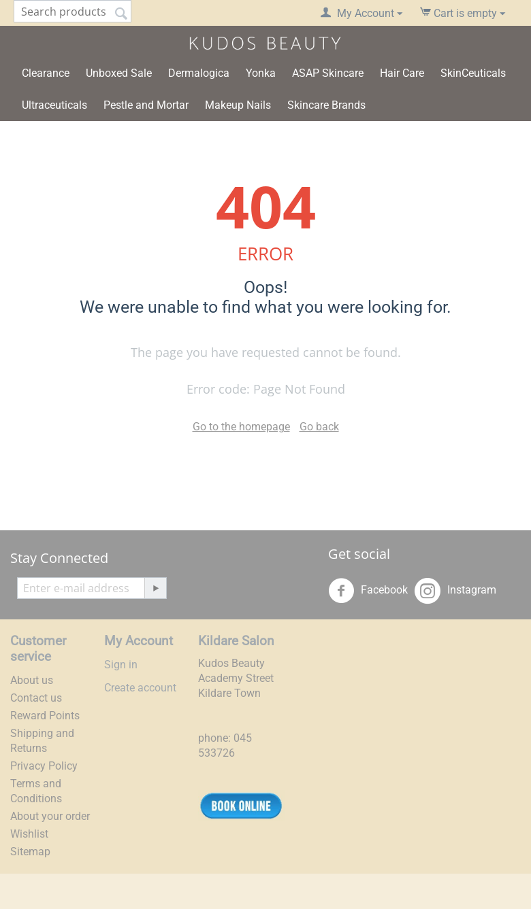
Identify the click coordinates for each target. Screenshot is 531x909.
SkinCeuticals (473, 73)
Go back (319, 426)
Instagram (455, 591)
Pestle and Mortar (146, 105)
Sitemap (30, 851)
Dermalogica (198, 73)
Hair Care (402, 73)
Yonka (261, 73)
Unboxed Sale (119, 73)
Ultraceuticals (54, 105)
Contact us (36, 697)
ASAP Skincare (328, 73)
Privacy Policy (44, 765)
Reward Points (45, 715)
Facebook (368, 591)
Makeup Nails (238, 105)
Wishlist (29, 833)
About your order (50, 816)
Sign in (121, 664)
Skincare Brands (326, 105)
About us (31, 680)
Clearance (45, 73)
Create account (140, 687)
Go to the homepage (241, 426)
